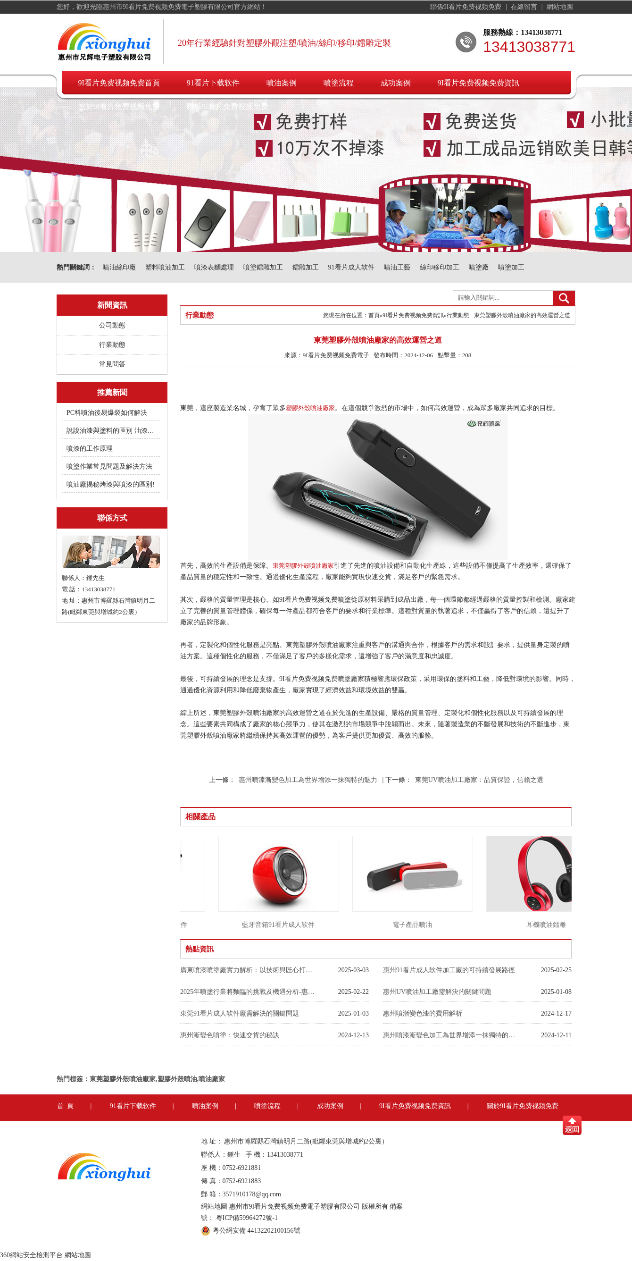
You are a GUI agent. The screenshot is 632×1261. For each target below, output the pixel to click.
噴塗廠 (479, 267)
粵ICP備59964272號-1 (247, 1217)
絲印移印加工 (439, 267)
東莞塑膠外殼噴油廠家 (303, 565)
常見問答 (112, 364)
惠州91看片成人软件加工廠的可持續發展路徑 (449, 970)
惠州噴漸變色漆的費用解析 (422, 1013)
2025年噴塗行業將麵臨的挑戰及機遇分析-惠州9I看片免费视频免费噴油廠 (248, 991)
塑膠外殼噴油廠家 (310, 408)
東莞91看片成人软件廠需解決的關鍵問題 (239, 1013)
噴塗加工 (511, 267)
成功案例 (396, 83)
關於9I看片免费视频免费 (119, 106)
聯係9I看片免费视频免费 (466, 6)
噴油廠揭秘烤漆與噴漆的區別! (111, 484)
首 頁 (65, 1106)
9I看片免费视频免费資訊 (478, 83)
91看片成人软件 (351, 267)
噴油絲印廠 (119, 267)
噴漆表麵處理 (214, 267)
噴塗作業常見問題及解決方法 (109, 466)
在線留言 (525, 6)
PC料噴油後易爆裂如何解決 (107, 412)
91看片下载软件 (213, 83)
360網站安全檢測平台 (31, 1255)
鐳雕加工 (305, 267)
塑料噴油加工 (165, 267)
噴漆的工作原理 (90, 448)
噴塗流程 (339, 83)
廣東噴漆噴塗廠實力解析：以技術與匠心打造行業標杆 (248, 970)
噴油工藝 (397, 267)
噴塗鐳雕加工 (263, 267)
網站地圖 (560, 6)
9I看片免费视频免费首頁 (119, 83)
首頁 (374, 315)
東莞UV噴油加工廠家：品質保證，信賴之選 (479, 779)
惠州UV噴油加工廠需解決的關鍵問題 (437, 991)
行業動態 (112, 344)
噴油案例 (281, 83)
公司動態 (112, 325)
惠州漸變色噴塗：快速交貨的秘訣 (229, 1035)
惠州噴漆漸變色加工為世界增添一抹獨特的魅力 (308, 779)
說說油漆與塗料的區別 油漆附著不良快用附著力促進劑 (111, 430)
